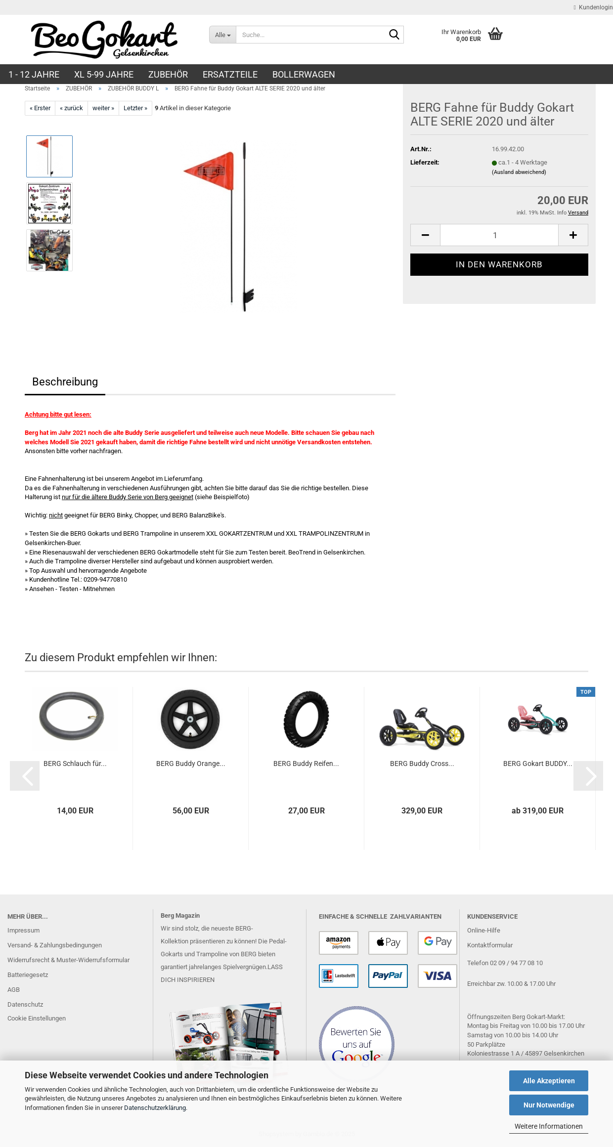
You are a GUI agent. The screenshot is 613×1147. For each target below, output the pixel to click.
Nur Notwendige (549, 1105)
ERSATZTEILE (230, 74)
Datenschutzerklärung (155, 1107)
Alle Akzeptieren (549, 1081)
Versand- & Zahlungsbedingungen (54, 945)
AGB (13, 989)
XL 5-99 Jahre (103, 74)
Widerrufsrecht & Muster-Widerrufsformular (68, 960)
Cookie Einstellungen (36, 1018)
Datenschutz (25, 1004)
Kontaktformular (490, 945)
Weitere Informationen (549, 1126)
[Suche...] (222, 34)
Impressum (23, 930)
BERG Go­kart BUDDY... (537, 763)
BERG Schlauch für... (75, 763)
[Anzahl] (499, 235)
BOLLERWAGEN (303, 74)
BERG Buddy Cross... (422, 763)
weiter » (103, 108)
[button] (425, 235)
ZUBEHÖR (168, 74)
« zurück (71, 108)
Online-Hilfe (483, 930)
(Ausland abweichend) (519, 172)
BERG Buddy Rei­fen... (306, 763)
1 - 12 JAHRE (33, 74)
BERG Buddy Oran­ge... (190, 763)
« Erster (40, 108)
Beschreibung (65, 382)
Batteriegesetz (27, 974)
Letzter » (135, 108)
